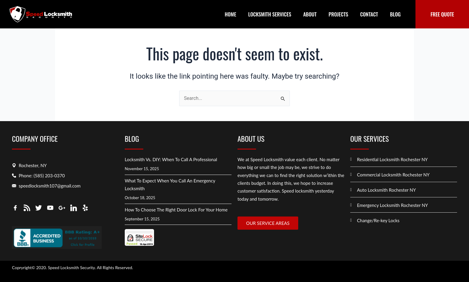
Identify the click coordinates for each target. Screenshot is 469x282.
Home (230, 14)
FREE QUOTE (442, 14)
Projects (338, 14)
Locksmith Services (269, 14)
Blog (395, 14)
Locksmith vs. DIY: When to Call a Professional (171, 159)
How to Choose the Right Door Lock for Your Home (176, 209)
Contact (369, 14)
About (310, 14)
